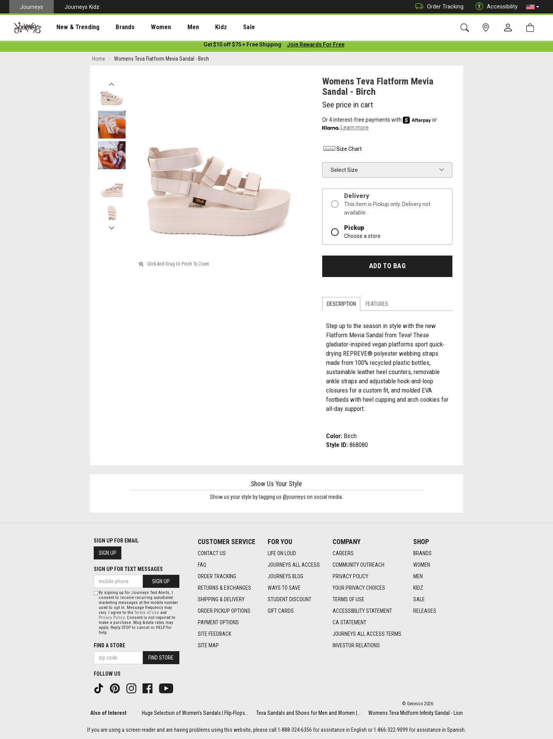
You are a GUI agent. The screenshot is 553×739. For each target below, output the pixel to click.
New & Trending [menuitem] (70, 27)
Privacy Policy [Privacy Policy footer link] (350, 577)
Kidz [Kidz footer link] (418, 588)
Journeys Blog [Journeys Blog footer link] (285, 577)
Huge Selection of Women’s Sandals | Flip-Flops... (195, 713)
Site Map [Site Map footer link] (208, 646)
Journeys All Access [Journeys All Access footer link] (294, 565)
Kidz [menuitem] (198, 27)
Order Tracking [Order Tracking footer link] (217, 577)
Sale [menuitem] (222, 27)
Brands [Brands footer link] (422, 554)
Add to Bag (387, 267)
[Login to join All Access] (242, 46)
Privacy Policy (111, 617)
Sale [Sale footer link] (419, 600)
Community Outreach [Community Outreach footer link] (358, 565)
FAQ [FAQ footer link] (202, 565)
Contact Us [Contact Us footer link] (212, 554)
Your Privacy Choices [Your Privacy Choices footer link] (359, 588)
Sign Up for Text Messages (128, 569)
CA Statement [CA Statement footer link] (349, 623)
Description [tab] (341, 305)
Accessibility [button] (495, 6)
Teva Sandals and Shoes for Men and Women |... (308, 713)
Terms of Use (146, 612)
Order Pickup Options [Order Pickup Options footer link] (224, 611)
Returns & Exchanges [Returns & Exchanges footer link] (224, 588)
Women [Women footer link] (421, 565)
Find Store (161, 658)
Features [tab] (377, 305)
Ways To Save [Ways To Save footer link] (284, 588)
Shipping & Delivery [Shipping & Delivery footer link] (221, 600)
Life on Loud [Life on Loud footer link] (282, 554)
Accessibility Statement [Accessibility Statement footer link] (362, 611)
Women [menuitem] (144, 27)
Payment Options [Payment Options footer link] (218, 623)
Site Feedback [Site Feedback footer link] (214, 634)
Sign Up (107, 553)
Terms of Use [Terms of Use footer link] (348, 600)
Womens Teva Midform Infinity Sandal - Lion (415, 713)
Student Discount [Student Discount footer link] (289, 600)
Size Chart (342, 150)
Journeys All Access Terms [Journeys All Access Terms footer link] (367, 634)
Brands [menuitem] (113, 27)
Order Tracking (438, 6)
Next (112, 227)
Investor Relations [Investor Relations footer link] (356, 646)
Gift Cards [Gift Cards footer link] (281, 611)
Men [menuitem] (173, 27)
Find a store (109, 645)
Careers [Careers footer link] (343, 554)
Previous (112, 83)
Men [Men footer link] (418, 577)
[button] (533, 7)
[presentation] (71, 27)
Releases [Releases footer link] (424, 611)
